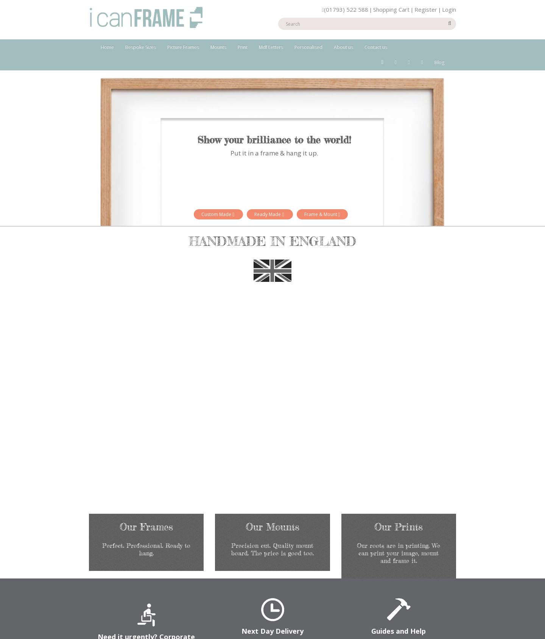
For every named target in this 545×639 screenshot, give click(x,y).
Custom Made (218, 214)
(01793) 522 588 (345, 9)
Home (107, 47)
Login (449, 9)
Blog (439, 62)
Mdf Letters (271, 47)
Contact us (375, 47)
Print (243, 47)
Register (425, 9)
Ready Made (269, 214)
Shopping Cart (391, 9)
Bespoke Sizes (140, 47)
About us (343, 47)
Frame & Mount (322, 214)
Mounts (218, 47)
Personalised (308, 47)
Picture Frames (183, 47)
